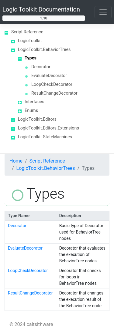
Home (15, 161)
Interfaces (34, 101)
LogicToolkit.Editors (37, 119)
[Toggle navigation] (103, 12)
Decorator (40, 66)
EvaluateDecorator (49, 75)
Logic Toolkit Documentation (41, 9)
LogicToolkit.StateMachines (45, 137)
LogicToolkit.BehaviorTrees (44, 49)
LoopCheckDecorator (51, 84)
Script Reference (27, 32)
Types (30, 58)
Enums (31, 110)
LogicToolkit (30, 40)
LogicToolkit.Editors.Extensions (48, 128)
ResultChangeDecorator (54, 93)
